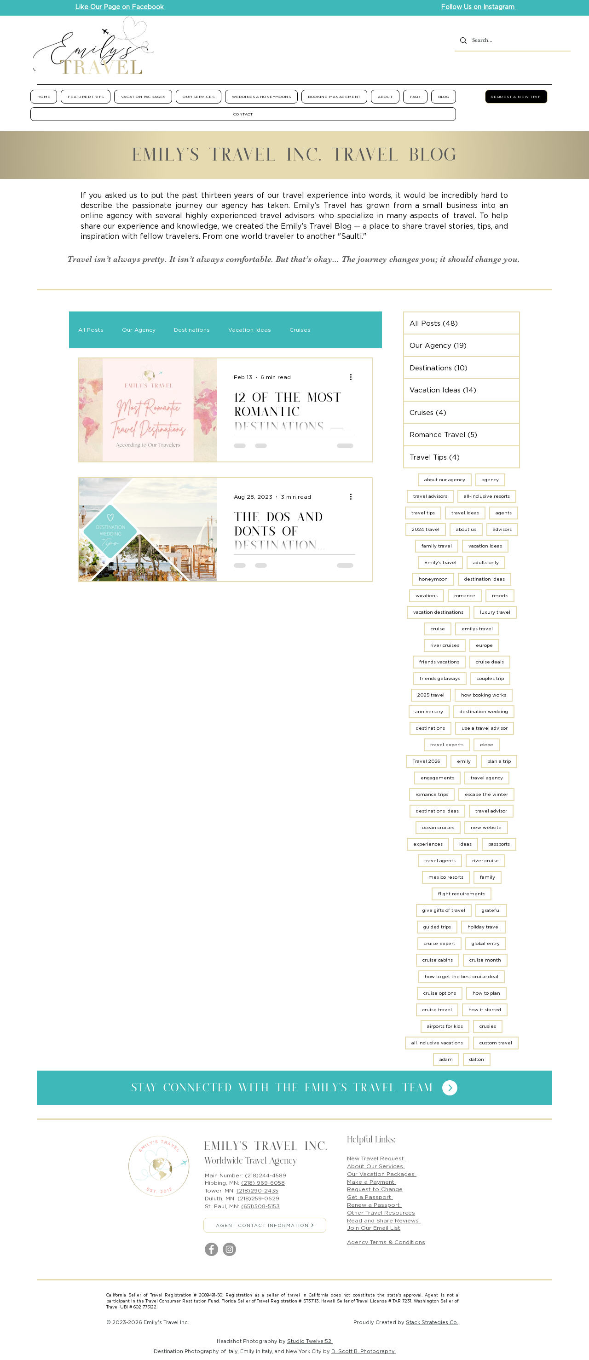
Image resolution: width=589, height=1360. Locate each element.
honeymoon (433, 579)
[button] (85, 97)
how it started (484, 1009)
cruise (438, 628)
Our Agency (139, 330)
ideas (465, 844)
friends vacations (439, 661)
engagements (437, 777)
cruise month (485, 959)
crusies (487, 1026)
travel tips (423, 512)
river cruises (444, 645)
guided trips (437, 926)
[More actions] (353, 377)
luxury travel (495, 612)
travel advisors (430, 496)
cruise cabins (437, 959)
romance (464, 595)
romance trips (432, 794)
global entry (486, 943)
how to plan (486, 993)
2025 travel (431, 694)
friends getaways (440, 678)
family (487, 877)
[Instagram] (229, 1249)
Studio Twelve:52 (310, 1341)
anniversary (429, 711)
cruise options (439, 993)
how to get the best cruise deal (461, 976)
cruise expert (439, 943)
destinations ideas (437, 810)
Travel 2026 (426, 761)
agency (490, 479)
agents (504, 512)
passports (499, 844)
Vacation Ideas (249, 330)
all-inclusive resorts (487, 496)
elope (486, 744)
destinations (430, 728)
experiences (428, 844)
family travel (437, 545)
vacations (427, 595)
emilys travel (477, 628)
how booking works (483, 694)
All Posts (91, 330)
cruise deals (490, 661)
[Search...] (511, 41)
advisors (502, 529)
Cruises (300, 330)
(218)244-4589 (265, 1175)
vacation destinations (438, 612)
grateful (491, 910)
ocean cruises (438, 827)
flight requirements (461, 893)
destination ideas (484, 579)
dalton (476, 1059)
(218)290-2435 (257, 1190)
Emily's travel (440, 562)
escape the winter (486, 794)
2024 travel (425, 529)
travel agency (487, 777)
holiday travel (484, 926)
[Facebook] (211, 1249)
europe (484, 645)
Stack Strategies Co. (432, 1322)
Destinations (192, 330)
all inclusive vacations (437, 1042)
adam (446, 1059)
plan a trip (499, 761)
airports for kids (445, 1026)
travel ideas (465, 512)
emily (464, 761)
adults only (486, 562)
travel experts (446, 744)
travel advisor (491, 810)
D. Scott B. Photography (363, 1351)
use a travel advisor (485, 728)
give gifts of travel (443, 910)
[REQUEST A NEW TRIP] (516, 97)
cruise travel (437, 1009)
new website (486, 827)
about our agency (444, 479)
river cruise (485, 860)
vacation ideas (485, 545)
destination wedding (484, 711)
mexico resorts (445, 877)
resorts (500, 595)
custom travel (495, 1042)
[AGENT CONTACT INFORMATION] (264, 1225)
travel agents (440, 860)
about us (466, 529)
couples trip (490, 678)
